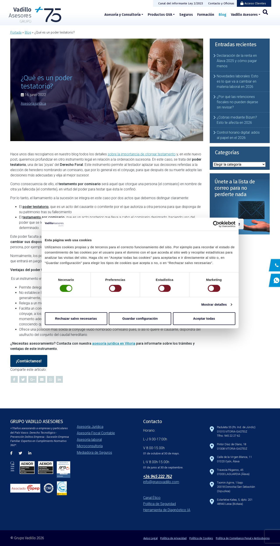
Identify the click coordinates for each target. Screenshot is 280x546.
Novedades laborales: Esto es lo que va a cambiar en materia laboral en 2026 (237, 81)
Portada (15, 32)
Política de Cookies (201, 538)
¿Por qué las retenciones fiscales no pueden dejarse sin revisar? (237, 102)
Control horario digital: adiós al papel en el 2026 (238, 135)
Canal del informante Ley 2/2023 (180, 3)
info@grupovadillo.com (161, 482)
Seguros (186, 14)
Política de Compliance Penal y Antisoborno (243, 538)
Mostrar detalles (214, 304)
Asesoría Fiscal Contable (96, 433)
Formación (205, 14)
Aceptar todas (204, 318)
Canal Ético (151, 498)
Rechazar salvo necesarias (76, 318)
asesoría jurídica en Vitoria (113, 343)
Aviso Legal (150, 538)
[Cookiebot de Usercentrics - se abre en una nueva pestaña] (216, 224)
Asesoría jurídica (33, 103)
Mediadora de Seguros (94, 452)
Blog (222, 14)
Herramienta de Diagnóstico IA (166, 510)
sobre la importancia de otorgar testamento (142, 154)
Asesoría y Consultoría (122, 14)
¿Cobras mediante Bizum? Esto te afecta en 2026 (237, 120)
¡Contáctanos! (29, 361)
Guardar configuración (140, 318)
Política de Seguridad (159, 504)
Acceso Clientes (255, 3)
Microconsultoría (90, 446)
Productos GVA (160, 14)
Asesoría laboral (89, 440)
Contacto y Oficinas (221, 3)
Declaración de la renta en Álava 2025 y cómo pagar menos (237, 60)
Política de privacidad (173, 538)
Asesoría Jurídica (90, 427)
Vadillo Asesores (244, 14)
